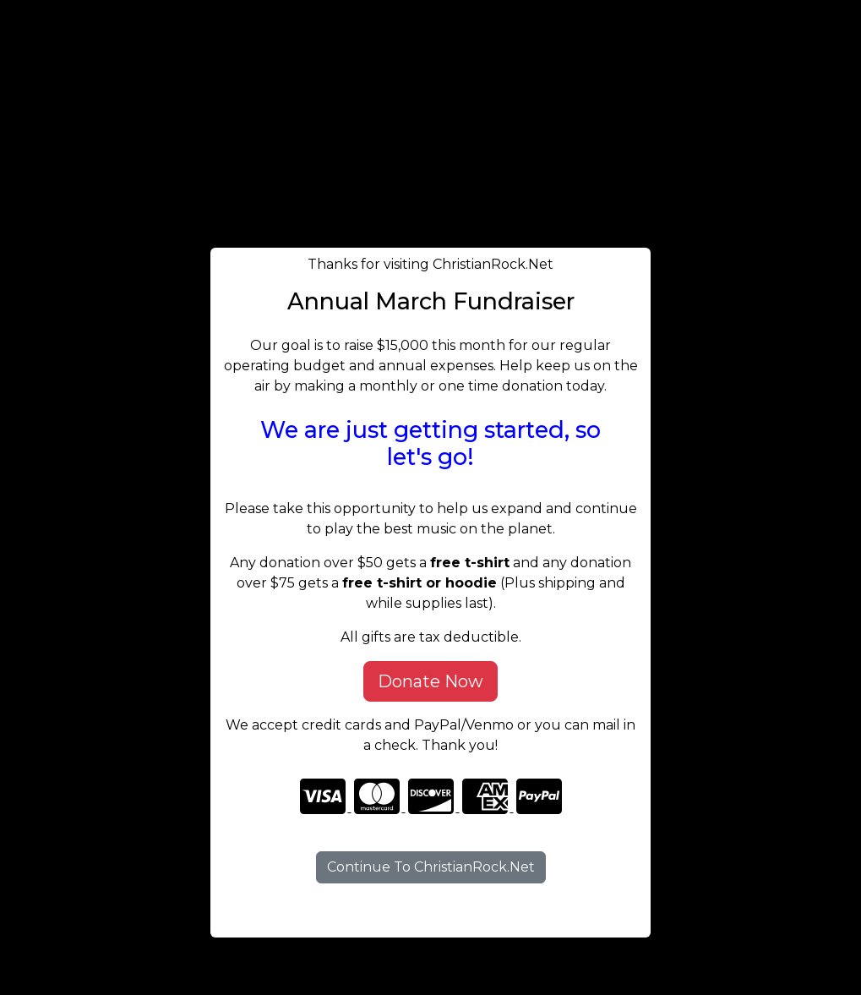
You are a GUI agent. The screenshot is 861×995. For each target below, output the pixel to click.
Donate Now (430, 681)
